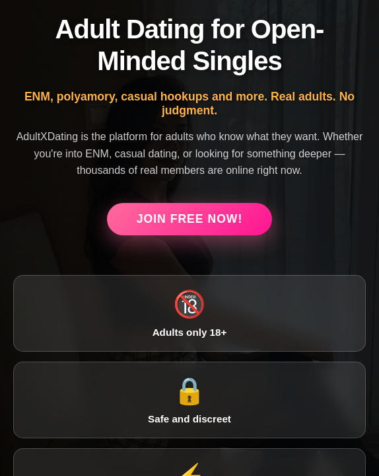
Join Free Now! (190, 218)
